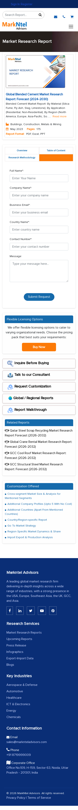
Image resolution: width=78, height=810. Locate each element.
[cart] (71, 16)
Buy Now (39, 347)
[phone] (64, 16)
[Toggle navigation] (71, 26)
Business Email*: (20, 205)
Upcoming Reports (19, 639)
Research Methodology (21, 157)
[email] (55, 16)
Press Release (16, 645)
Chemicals (13, 717)
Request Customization (29, 387)
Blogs (10, 665)
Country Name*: (20, 222)
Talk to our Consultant (28, 375)
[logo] (14, 26)
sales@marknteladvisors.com (26, 742)
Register (26, 4)
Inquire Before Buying (28, 364)
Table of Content (56, 150)
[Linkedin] (9, 610)
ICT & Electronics (18, 704)
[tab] (56, 157)
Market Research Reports (24, 633)
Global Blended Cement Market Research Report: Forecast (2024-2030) (34, 96)
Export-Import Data (19, 658)
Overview (22, 150)
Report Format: (15, 134)
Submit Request (39, 297)
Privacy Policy (15, 798)
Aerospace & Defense (21, 685)
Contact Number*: (21, 239)
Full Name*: (17, 170)
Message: (16, 256)
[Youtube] (42, 610)
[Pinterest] (53, 610)
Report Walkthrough (27, 410)
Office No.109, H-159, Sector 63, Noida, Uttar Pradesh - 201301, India (37, 770)
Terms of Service (39, 798)
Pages (31, 129)
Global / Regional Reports (30, 399)
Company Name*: (21, 188)
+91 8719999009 (18, 755)
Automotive (14, 691)
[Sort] (40, 14)
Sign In (15, 4)
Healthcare (14, 698)
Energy (11, 711)
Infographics (14, 652)
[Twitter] (31, 610)
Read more (60, 116)
